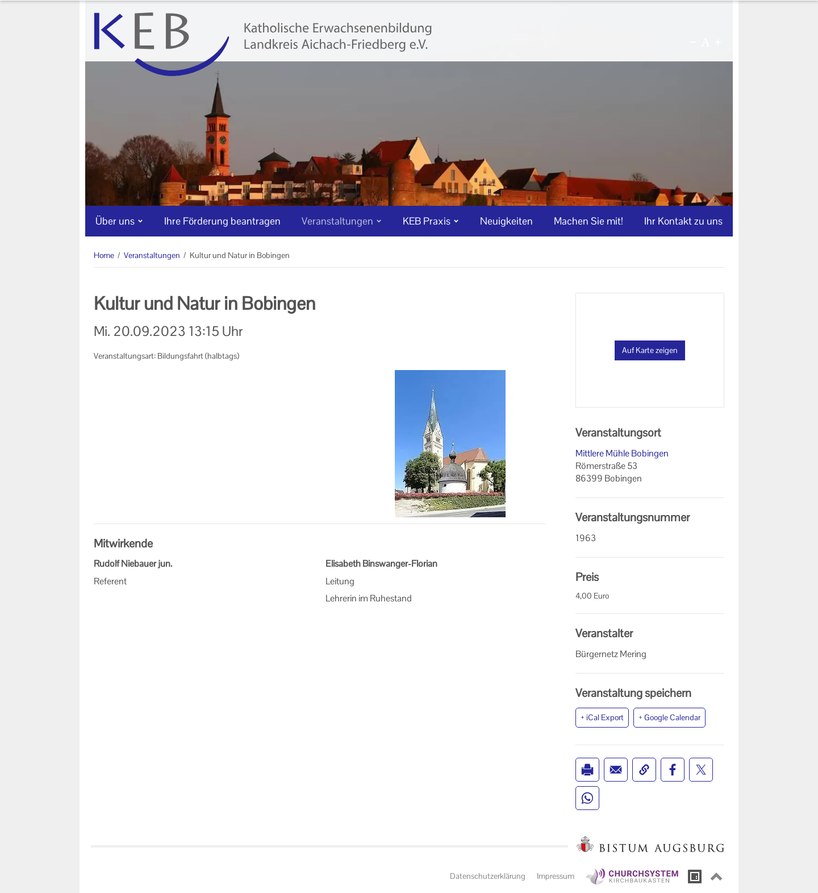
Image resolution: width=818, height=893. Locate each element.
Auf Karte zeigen (650, 350)
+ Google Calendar (669, 717)
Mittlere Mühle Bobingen (622, 453)
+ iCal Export (602, 717)
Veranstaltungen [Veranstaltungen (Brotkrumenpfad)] (152, 255)
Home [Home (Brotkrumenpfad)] (104, 255)
